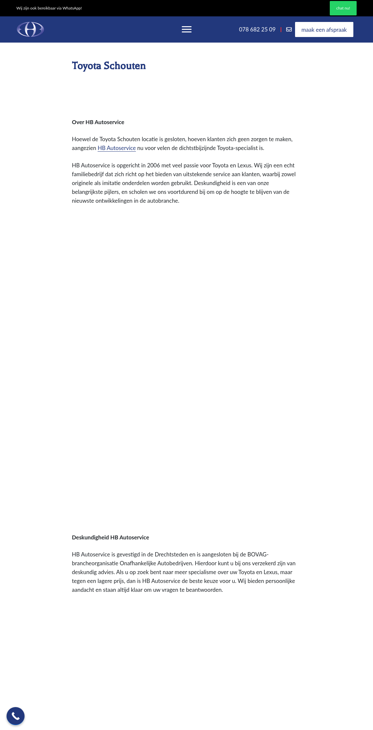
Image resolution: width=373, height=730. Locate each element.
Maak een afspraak (324, 29)
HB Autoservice (117, 147)
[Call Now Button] (16, 716)
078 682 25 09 (257, 29)
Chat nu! (343, 8)
